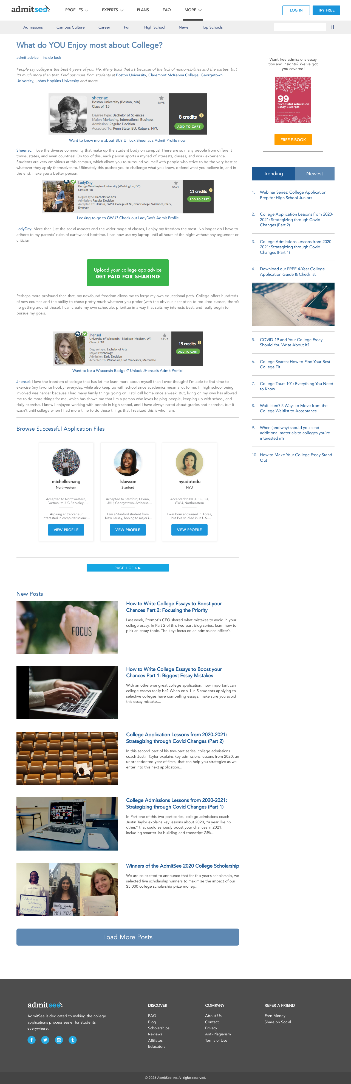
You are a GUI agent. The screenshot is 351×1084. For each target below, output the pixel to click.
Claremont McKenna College (173, 75)
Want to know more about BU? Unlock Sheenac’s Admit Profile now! (127, 140)
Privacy (211, 1028)
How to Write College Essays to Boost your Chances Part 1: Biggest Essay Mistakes (174, 672)
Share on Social (278, 1022)
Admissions (33, 27)
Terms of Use (216, 1040)
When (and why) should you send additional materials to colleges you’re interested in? (295, 433)
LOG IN (296, 10)
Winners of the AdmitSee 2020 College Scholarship (182, 866)
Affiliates (155, 1040)
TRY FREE (326, 10)
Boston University (131, 75)
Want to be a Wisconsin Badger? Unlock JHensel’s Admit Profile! (127, 370)
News (183, 27)
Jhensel (23, 381)
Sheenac (23, 150)
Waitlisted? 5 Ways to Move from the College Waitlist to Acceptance (293, 408)
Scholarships (158, 1028)
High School (154, 27)
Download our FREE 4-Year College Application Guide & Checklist (292, 271)
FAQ (167, 10)
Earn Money (275, 1015)
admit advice (27, 57)
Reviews (155, 1034)
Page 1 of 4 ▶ (128, 568)
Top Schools (212, 27)
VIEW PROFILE (66, 530)
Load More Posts (127, 937)
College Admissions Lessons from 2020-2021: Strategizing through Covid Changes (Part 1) (296, 247)
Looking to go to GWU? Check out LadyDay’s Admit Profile (128, 218)
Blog (152, 1022)
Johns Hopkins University (57, 81)
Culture (70, 27)
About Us (213, 1015)
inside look (52, 57)
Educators (156, 1046)
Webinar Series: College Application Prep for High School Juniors (293, 195)
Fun (127, 27)
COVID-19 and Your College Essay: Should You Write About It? (292, 342)
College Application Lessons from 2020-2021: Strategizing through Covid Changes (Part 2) (296, 219)
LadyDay (23, 229)
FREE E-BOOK (293, 140)
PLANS (143, 10)
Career (104, 27)
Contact (212, 1022)
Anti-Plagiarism (218, 1034)
